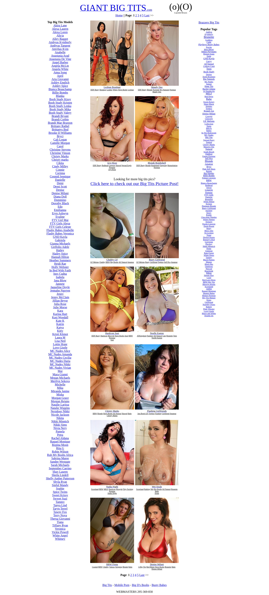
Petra (60, 434)
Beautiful (209, 199)
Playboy (208, 244)
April (60, 75)
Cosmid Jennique (60, 176)
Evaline (60, 216)
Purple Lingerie (208, 224)
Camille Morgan (60, 142)
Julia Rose (60, 304)
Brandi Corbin (60, 119)
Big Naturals (209, 79)
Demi (60, 183)
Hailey (60, 250)
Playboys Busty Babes (208, 44)
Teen (209, 68)
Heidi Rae (60, 263)
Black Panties (209, 260)
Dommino (60, 200)
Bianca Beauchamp (60, 89)
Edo (60, 206)
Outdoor (208, 154)
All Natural (209, 64)
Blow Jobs (208, 230)
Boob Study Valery (60, 112)
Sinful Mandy (60, 485)
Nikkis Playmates (208, 52)
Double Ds (208, 315)
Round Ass (209, 111)
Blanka (60, 95)
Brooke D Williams (60, 132)
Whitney (60, 538)
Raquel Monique (60, 441)
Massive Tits (209, 147)
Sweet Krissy (60, 495)
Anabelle (60, 52)
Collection (208, 124)
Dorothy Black (60, 203)
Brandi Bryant (60, 116)
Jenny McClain (60, 297)
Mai (60, 371)
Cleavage (209, 118)
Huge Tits (208, 86)
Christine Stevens (60, 149)
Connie (60, 169)
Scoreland (209, 286)
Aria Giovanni (60, 79)
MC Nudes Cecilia (60, 357)
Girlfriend (209, 302)
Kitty (60, 330)
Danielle (60, 179)
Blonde (209, 161)
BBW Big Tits (209, 282)
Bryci (60, 136)
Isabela (60, 277)
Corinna (60, 173)
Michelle (60, 384)
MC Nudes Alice (60, 350)
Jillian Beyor (60, 300)
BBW (209, 180)
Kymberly (209, 34)
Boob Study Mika (60, 109)
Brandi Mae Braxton (60, 122)
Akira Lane (60, 25)
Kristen (209, 204)
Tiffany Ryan (60, 525)
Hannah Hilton (60, 257)
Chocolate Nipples (209, 217)
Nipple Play (209, 275)
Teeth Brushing (208, 76)
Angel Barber (60, 62)
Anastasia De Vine (60, 59)
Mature (209, 262)
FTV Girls (208, 195)
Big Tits (209, 137)
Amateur (209, 164)
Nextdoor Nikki (60, 411)
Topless (209, 108)
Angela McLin (60, 65)
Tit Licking (208, 233)
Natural (209, 149)
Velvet (209, 187)
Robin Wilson (60, 451)
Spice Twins (60, 491)
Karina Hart (60, 314)
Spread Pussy (209, 140)
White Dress (209, 255)
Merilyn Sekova (60, 381)
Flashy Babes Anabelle (60, 230)
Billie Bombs (60, 92)
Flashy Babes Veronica (60, 233)
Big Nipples (209, 173)
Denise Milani (60, 193)
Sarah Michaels (60, 465)
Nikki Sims (60, 424)
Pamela (60, 431)
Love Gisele (60, 347)
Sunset (209, 84)
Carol (60, 146)
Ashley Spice (60, 85)
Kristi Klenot (60, 334)
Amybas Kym (60, 49)
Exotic (209, 215)
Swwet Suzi (60, 498)
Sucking (208, 210)
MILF (209, 93)
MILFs (209, 128)
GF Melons (209, 121)
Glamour (209, 251)
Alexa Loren (60, 32)
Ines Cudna (60, 273)
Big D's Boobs (140, 585)
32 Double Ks (209, 91)
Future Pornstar (208, 156)
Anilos (209, 289)
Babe (209, 98)
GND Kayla (60, 236)
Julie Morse (60, 307)
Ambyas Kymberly (60, 42)
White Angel (60, 535)
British (209, 171)
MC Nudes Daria (60, 361)
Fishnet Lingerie (209, 178)
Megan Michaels (60, 377)
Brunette (209, 37)
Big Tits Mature (208, 298)
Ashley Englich (60, 82)
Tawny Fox (60, 512)
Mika (60, 387)
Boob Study (208, 71)
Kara (60, 310)
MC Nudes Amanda (60, 354)
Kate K (60, 320)
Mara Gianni (60, 374)
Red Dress (208, 96)
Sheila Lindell (60, 475)
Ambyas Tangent (60, 45)
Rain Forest (209, 253)
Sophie (60, 488)
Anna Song (60, 72)
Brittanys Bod (60, 129)
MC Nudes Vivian (60, 367)
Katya (60, 327)
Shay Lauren (60, 471)
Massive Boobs (208, 284)
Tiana (60, 522)
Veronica (60, 528)
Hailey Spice (60, 253)
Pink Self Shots (208, 169)
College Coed (209, 66)
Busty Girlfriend (209, 208)
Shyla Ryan (60, 481)
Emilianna (60, 210)
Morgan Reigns (60, 401)
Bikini (209, 273)
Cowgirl (208, 116)
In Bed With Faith (60, 270)
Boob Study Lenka (60, 106)
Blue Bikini (209, 49)
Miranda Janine (60, 391)
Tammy (60, 501)
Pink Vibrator (208, 309)
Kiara (209, 300)
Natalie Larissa (60, 404)
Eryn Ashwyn (60, 213)
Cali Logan (60, 139)
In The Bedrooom (209, 133)
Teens (209, 126)
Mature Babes (209, 293)
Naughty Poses (209, 304)
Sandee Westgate (60, 461)
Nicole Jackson (60, 414)
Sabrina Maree (60, 458)
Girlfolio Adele (60, 246)
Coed (209, 277)
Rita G (60, 448)
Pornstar (208, 192)
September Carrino (60, 468)
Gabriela (60, 240)
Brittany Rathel (60, 126)
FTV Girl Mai (60, 220)
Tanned (209, 142)
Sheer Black (209, 104)
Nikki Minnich (60, 421)
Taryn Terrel (60, 508)
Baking (209, 307)
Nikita (60, 418)
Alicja (60, 35)
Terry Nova (60, 515)
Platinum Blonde (209, 206)
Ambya (209, 32)
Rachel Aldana (60, 438)
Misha (60, 394)
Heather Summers (60, 260)
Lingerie (209, 190)
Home (119, 15)
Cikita (60, 163)
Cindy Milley (60, 166)
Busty (208, 228)
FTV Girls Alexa (60, 223)
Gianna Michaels (60, 243)
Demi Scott (60, 186)
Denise (60, 189)
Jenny (60, 293)
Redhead (209, 185)
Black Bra (209, 264)
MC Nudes (208, 135)
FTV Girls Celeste (60, 226)
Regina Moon (60, 444)
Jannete (60, 283)
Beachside (209, 271)
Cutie (209, 42)
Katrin (60, 324)
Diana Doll (60, 196)
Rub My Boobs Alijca (60, 455)
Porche (209, 47)
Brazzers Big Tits (209, 22)
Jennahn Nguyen (60, 290)
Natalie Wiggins (60, 408)
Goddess (209, 40)
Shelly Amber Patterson (60, 478)
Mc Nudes (208, 82)
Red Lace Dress (208, 280)
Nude (209, 56)
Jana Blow (60, 280)
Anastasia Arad (60, 55)
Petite (209, 248)
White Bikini (208, 201)
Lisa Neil (60, 340)
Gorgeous (209, 242)
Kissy (209, 213)
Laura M (60, 337)
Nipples (209, 106)
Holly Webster (60, 267)
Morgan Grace (60, 397)
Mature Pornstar (208, 295)
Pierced (209, 268)
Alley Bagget (60, 38)
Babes (208, 130)
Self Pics (209, 158)
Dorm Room (209, 226)
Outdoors (209, 266)
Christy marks (60, 159)
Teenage (208, 222)
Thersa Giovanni (60, 518)
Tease (209, 235)
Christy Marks (60, 156)
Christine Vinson (60, 153)
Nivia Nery (60, 428)
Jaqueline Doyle (60, 287)
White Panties (209, 219)
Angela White (60, 69)
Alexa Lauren (60, 28)
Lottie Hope (60, 344)
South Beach (209, 152)
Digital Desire (209, 237)
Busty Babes (159, 585)
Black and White (209, 313)
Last (147, 15)
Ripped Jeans (208, 54)
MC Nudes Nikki (60, 364)
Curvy (209, 61)
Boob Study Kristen (60, 102)
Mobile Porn (121, 585)
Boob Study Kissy (60, 99)
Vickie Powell (60, 532)
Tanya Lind (60, 505)
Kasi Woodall (60, 317)
